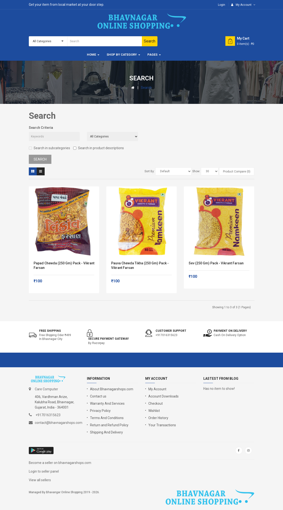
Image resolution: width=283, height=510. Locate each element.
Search (146, 87)
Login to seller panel (44, 471)
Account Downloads (163, 396)
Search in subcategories (49, 148)
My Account (157, 389)
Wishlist (154, 411)
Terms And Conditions (107, 418)
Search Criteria (41, 128)
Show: (196, 171)
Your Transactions (162, 425)
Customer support (171, 330)
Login (221, 4)
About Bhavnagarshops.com (111, 389)
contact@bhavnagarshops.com (58, 423)
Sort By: (150, 171)
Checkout (155, 403)
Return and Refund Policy (109, 425)
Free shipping (50, 330)
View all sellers (40, 480)
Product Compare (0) (236, 171)
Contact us (98, 396)
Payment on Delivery (230, 330)
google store (41, 450)
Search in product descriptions (98, 148)
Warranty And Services (107, 403)
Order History (158, 418)
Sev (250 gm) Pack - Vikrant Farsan (216, 263)
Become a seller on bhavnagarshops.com (60, 463)
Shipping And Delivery (106, 432)
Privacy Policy (100, 411)
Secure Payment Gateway (108, 338)
